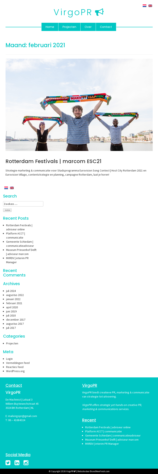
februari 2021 (14, 303)
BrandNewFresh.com (100, 471)
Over (88, 27)
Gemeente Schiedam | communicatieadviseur (113, 435)
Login (9, 359)
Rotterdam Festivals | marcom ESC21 (53, 161)
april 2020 (12, 307)
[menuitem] (144, 5)
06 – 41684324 (16, 420)
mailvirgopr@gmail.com (22, 416)
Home (50, 27)
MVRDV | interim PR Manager (102, 443)
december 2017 (15, 319)
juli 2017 (11, 328)
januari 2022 (13, 299)
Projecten (69, 27)
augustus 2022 (15, 295)
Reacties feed (15, 367)
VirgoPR (73, 12)
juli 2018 (11, 315)
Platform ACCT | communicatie (103, 431)
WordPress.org (15, 371)
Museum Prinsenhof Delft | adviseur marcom (112, 439)
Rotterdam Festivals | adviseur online (108, 427)
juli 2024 (11, 291)
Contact (106, 27)
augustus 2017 (15, 324)
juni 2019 (11, 311)
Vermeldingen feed (18, 363)
